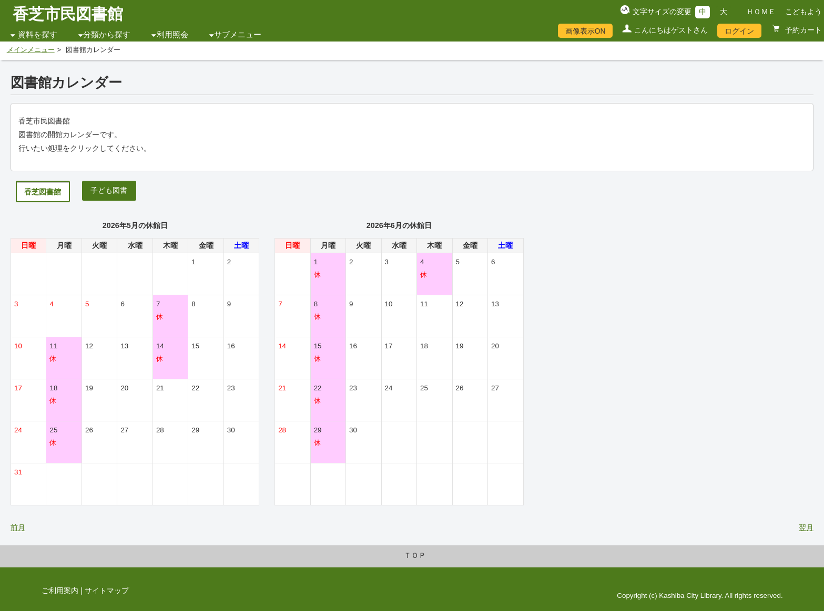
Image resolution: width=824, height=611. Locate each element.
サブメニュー (237, 34)
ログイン (739, 31)
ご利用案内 (60, 590)
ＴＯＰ (415, 555)
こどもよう (803, 11)
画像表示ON (585, 31)
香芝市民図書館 (68, 14)
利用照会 (172, 34)
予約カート (802, 30)
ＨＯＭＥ (761, 11)
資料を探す (37, 34)
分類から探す (106, 34)
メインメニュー (31, 50)
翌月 (806, 527)
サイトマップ (107, 590)
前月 (18, 527)
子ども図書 (108, 190)
